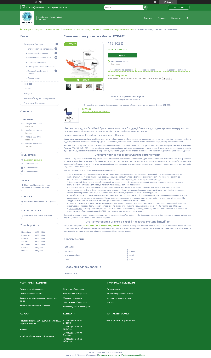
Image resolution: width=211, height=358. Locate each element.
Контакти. (176, 18)
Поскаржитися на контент (109, 355)
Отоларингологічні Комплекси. (41, 67)
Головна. (148, 18)
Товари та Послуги (33, 44)
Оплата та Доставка (34, 103)
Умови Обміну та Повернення (39, 98)
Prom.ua (119, 352)
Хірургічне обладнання (73, 289)
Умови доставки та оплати (119, 298)
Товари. (162, 18)
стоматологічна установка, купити (101, 226)
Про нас (28, 84)
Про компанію (113, 289)
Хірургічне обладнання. (38, 53)
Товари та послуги (33, 29)
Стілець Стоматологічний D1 (96, 111)
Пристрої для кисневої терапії (77, 307)
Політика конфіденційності (133, 355)
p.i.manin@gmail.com (33, 160)
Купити (122, 55)
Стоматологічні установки (86, 29)
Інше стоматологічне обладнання (35, 305)
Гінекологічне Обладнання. (40, 58)
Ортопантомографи (72, 298)
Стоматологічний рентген (31, 293)
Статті (27, 88)
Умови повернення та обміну (120, 293)
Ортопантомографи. (37, 62)
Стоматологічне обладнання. (58, 29)
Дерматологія (34, 78)
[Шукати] (145, 7)
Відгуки (28, 93)
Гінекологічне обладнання (75, 293)
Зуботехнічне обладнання (75, 302)
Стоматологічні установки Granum (118, 29)
